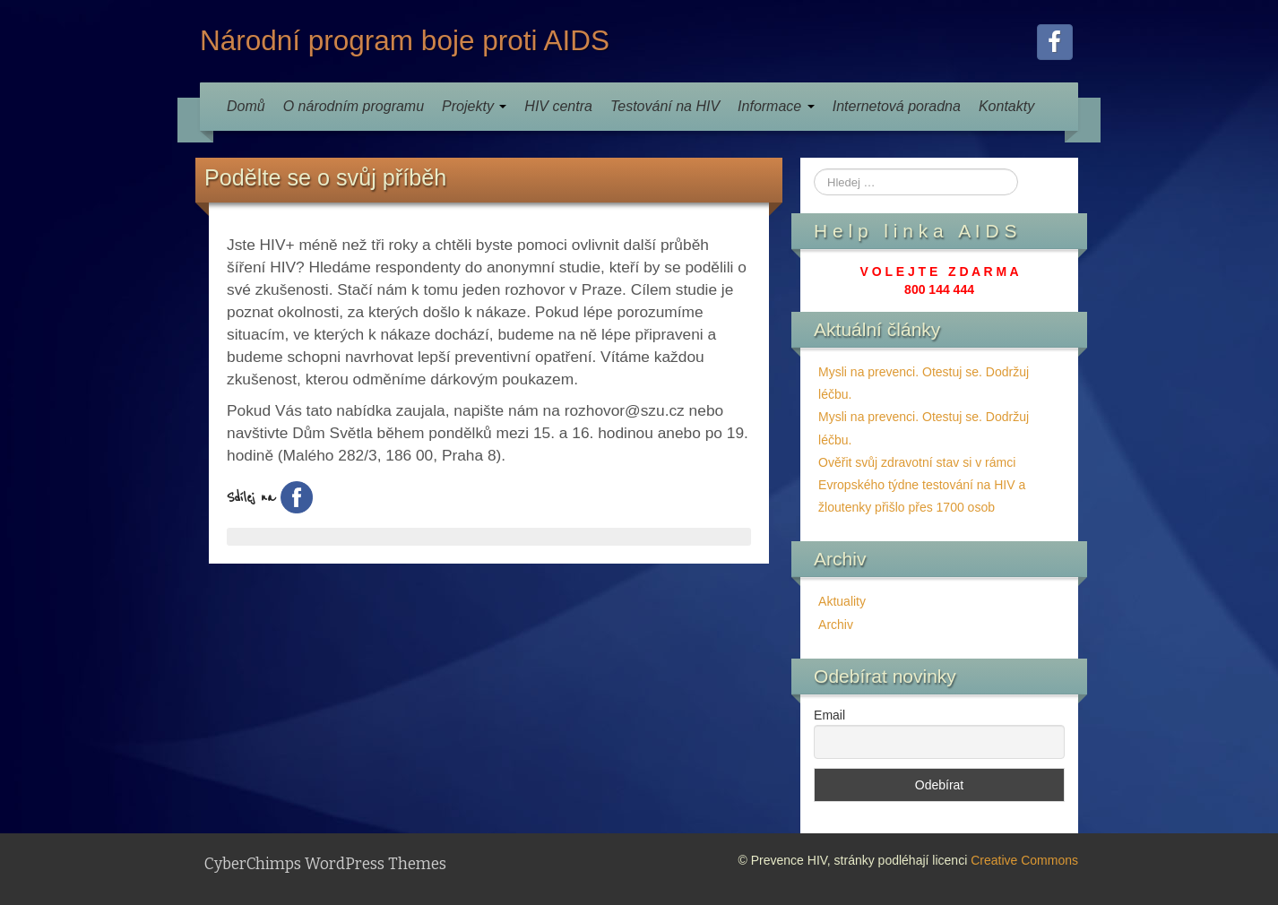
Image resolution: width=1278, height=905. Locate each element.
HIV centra (558, 106)
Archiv (835, 624)
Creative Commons (1024, 860)
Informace (776, 106)
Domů (246, 106)
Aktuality (842, 601)
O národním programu (353, 106)
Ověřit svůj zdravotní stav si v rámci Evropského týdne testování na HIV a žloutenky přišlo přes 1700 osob (921, 484)
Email (829, 715)
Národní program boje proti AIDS (404, 40)
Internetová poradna (897, 106)
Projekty (474, 106)
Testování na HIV (665, 106)
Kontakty (1006, 106)
